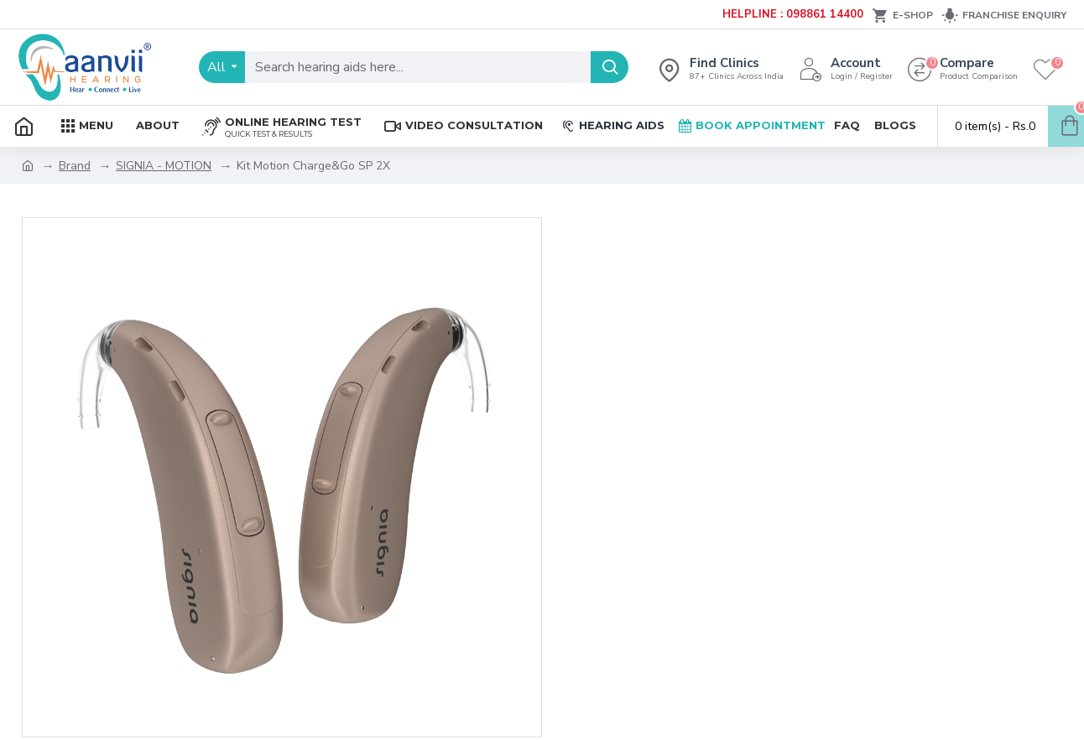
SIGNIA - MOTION (163, 166)
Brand (75, 166)
